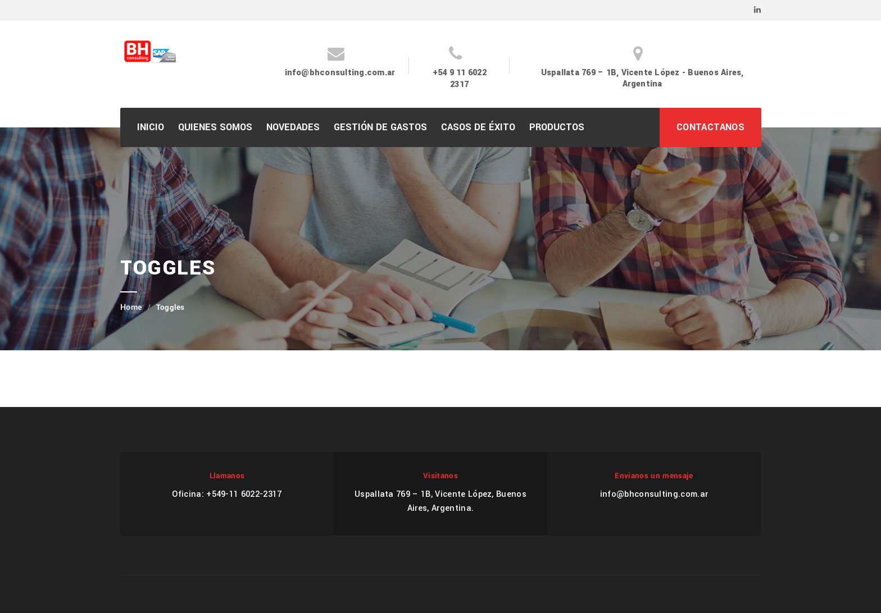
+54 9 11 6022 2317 (460, 78)
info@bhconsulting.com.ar (340, 73)
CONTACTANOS (710, 127)
